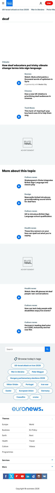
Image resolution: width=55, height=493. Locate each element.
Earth (4, 435)
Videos (32, 446)
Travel (31, 441)
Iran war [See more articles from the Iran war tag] (44, 384)
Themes (5, 418)
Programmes (7, 452)
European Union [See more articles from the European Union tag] (26, 391)
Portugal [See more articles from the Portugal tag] (29, 384)
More (4, 467)
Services (6, 460)
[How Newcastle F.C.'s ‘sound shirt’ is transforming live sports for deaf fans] (39, 201)
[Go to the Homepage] (9, 3)
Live (49, 3)
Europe (5, 424)
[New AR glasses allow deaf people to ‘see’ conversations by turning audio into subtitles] (39, 296)
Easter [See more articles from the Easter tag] (8, 391)
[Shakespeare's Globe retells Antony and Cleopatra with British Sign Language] (39, 184)
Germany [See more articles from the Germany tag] (45, 391)
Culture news (31, 177)
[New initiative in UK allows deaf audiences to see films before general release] (39, 98)
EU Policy (33, 430)
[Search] (27, 349)
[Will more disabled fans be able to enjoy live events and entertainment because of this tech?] (39, 312)
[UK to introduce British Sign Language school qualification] (39, 218)
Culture (5, 446)
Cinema (28, 91)
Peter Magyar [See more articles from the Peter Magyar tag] (38, 372)
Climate (5, 62)
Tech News (30, 108)
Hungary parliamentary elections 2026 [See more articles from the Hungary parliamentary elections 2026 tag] (27, 378)
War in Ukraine (37, 9)
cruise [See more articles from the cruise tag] (35, 397)
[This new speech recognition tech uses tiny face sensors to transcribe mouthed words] (39, 235)
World (31, 424)
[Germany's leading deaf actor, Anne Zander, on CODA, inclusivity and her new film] (39, 329)
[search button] (47, 349)
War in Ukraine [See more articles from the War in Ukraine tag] (17, 372)
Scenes (28, 74)
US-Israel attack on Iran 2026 (15, 9)
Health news (30, 228)
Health (5, 441)
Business (6, 430)
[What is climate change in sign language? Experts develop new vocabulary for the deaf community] (27, 67)
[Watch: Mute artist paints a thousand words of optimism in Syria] (39, 81)
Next (31, 435)
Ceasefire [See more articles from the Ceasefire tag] (21, 397)
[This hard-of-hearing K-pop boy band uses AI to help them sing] (39, 115)
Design (28, 194)
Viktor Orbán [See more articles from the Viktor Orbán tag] (12, 384)
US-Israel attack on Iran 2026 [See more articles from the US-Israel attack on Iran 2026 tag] (27, 365)
